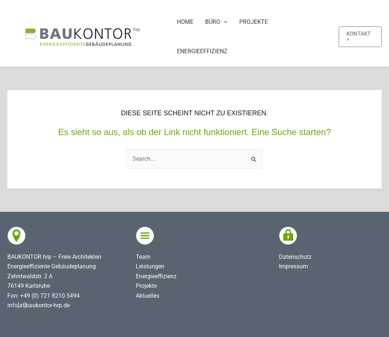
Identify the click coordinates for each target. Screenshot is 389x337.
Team (143, 256)
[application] (224, 22)
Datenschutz (295, 256)
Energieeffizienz (156, 276)
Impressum (293, 266)
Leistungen (150, 266)
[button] (360, 36)
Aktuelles (147, 295)
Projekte (146, 285)
